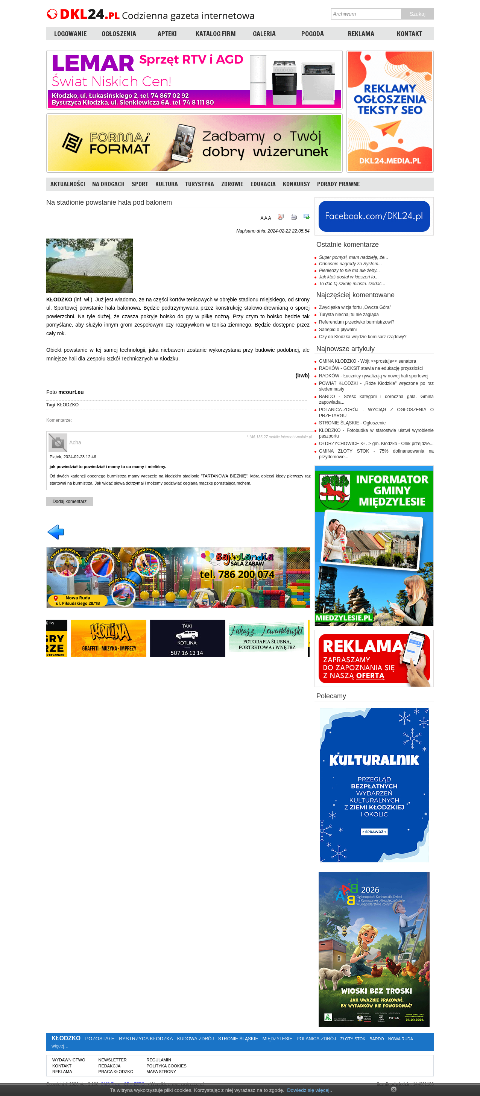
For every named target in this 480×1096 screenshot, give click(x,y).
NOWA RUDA (400, 1039)
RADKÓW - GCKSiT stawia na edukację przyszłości (371, 368)
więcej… (60, 1046)
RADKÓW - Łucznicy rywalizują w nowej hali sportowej (373, 376)
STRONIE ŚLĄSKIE (238, 1038)
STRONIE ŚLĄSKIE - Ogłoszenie (352, 423)
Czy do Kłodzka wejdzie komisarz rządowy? (363, 336)
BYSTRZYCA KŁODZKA (146, 1038)
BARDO (376, 1039)
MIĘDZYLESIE (277, 1038)
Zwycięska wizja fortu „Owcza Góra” (355, 307)
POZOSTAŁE (99, 1038)
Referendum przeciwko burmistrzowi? (356, 322)
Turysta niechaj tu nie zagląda (349, 314)
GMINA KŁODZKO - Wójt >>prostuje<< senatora (367, 361)
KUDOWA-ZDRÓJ (195, 1038)
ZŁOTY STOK (353, 1039)
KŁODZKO (68, 404)
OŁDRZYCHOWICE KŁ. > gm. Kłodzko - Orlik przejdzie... (376, 443)
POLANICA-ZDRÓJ (316, 1038)
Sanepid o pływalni (338, 329)
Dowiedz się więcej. (309, 1090)
